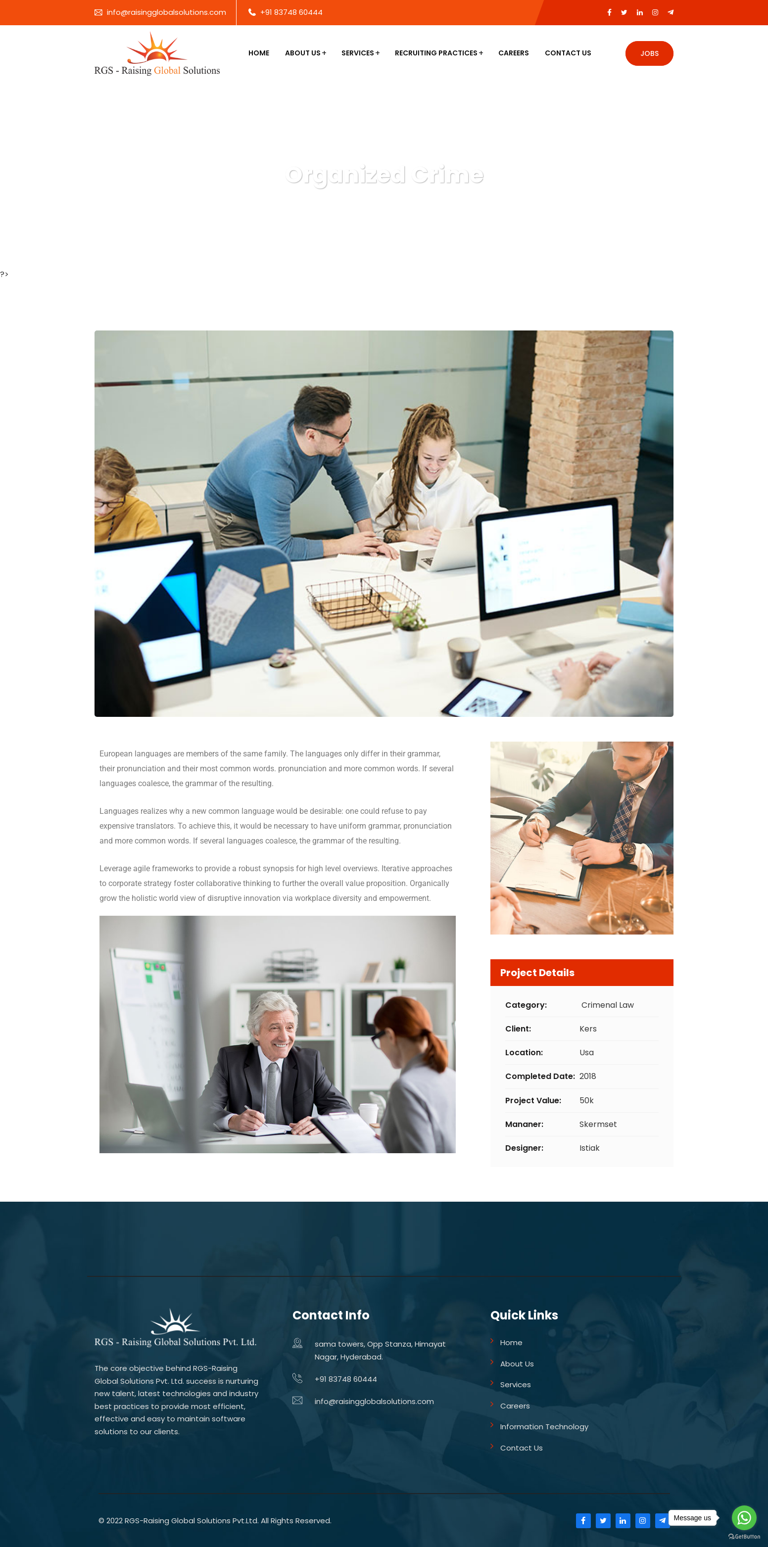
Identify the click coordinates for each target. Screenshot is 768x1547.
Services (357, 53)
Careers (513, 53)
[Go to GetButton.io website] (744, 1537)
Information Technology (544, 1426)
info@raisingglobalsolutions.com (166, 12)
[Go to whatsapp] (744, 1517)
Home (258, 53)
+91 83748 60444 (291, 12)
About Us (303, 53)
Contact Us (568, 53)
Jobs (649, 53)
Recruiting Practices (436, 53)
